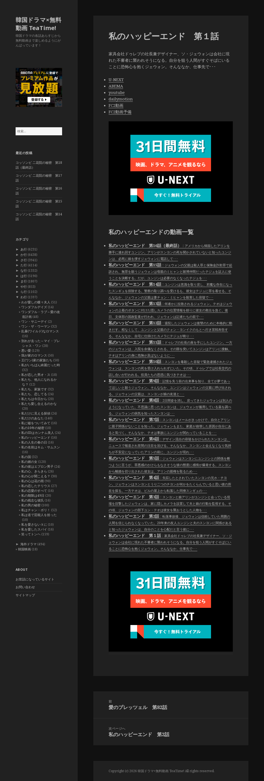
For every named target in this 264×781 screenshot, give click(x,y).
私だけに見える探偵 (35, 413)
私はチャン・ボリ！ (35, 510)
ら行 (23, 291)
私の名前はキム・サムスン (40, 447)
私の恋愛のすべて (34, 490)
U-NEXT (116, 79)
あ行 (23, 249)
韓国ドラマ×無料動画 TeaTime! (38, 24)
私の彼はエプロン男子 (37, 466)
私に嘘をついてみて (35, 423)
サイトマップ (25, 595)
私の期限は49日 (32, 495)
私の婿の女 (29, 461)
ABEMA (116, 86)
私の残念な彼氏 (32, 500)
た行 (23, 265)
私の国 (26, 457)
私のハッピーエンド (35, 437)
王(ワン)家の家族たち (36, 360)
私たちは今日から (34, 399)
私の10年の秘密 (32, 428)
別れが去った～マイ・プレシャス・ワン (40, 343)
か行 (23, 254)
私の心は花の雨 (32, 481)
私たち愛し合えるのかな (39, 403)
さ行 (23, 260)
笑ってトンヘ (31, 534)
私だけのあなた (32, 418)
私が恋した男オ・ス (35, 374)
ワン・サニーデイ (34, 321)
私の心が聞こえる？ (35, 476)
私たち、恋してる (34, 394)
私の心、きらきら (34, 471)
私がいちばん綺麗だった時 (40, 365)
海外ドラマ (28, 544)
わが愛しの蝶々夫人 (35, 302)
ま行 (23, 281)
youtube (117, 92)
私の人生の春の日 (34, 442)
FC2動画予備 (120, 111)
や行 (23, 286)
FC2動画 (116, 105)
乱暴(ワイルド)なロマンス (40, 331)
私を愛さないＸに (34, 524)
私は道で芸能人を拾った (39, 515)
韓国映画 (24, 549)
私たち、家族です (34, 389)
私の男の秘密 (31, 505)
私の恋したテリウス (35, 486)
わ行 (23, 297)
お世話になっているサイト (35, 579)
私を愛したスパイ (34, 529)
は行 (23, 276)
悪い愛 (26, 350)
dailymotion (121, 98)
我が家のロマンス (34, 355)
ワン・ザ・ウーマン (35, 326)
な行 (23, 270)
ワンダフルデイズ (34, 307)
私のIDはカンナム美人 (37, 432)
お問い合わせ (25, 587)
